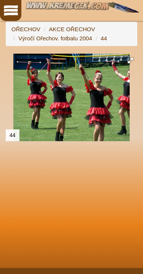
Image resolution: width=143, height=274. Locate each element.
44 (104, 38)
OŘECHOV (25, 29)
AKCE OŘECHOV (72, 29)
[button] (130, 60)
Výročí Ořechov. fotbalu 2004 (55, 38)
